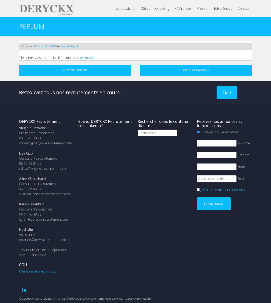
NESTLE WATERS (75, 70)
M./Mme (243, 143)
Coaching (162, 8)
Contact (243, 8)
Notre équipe (222, 8)
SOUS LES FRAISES (196, 70)
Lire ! (227, 92)
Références (183, 8)
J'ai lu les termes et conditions (222, 189)
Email (241, 178)
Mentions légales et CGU (37, 271)
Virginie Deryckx (70, 46)
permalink (87, 57)
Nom (241, 167)
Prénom (243, 155)
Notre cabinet (125, 8)
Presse (202, 8)
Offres (145, 8)
